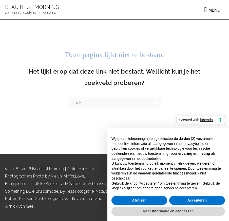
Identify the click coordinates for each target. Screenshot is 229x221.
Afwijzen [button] (139, 200)
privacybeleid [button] (194, 144)
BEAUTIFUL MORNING (32, 7)
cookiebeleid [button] (151, 159)
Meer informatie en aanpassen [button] (168, 211)
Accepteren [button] (197, 200)
